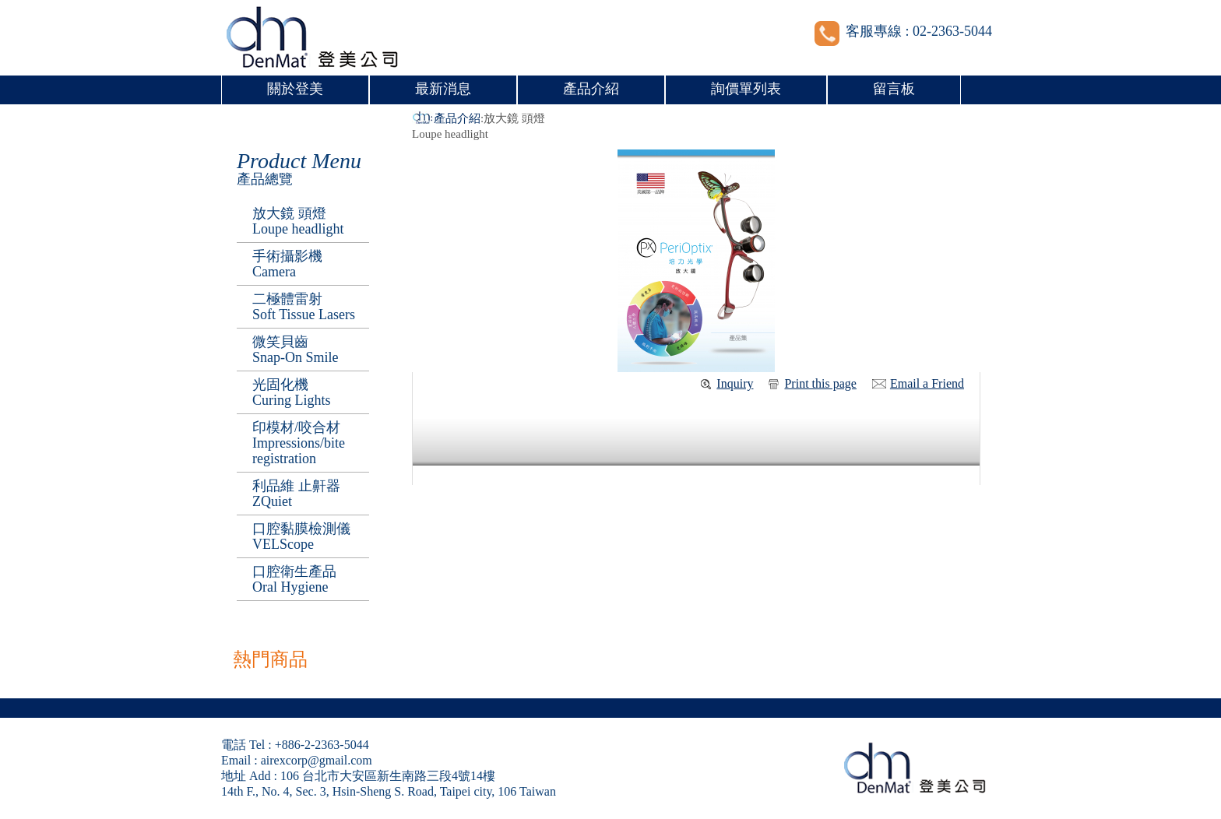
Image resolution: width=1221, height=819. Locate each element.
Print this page (820, 383)
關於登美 (295, 89)
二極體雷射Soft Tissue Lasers (303, 306)
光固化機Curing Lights (291, 392)
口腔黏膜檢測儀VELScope (301, 536)
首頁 (423, 118)
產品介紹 (591, 89)
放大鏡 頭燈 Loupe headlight (297, 221)
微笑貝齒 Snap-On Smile (295, 349)
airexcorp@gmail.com (316, 760)
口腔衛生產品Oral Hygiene (294, 579)
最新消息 (443, 89)
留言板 (894, 89)
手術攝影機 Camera (287, 263)
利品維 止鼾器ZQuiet (296, 493)
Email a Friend (927, 383)
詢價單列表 (746, 89)
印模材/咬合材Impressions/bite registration (298, 443)
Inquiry (734, 383)
